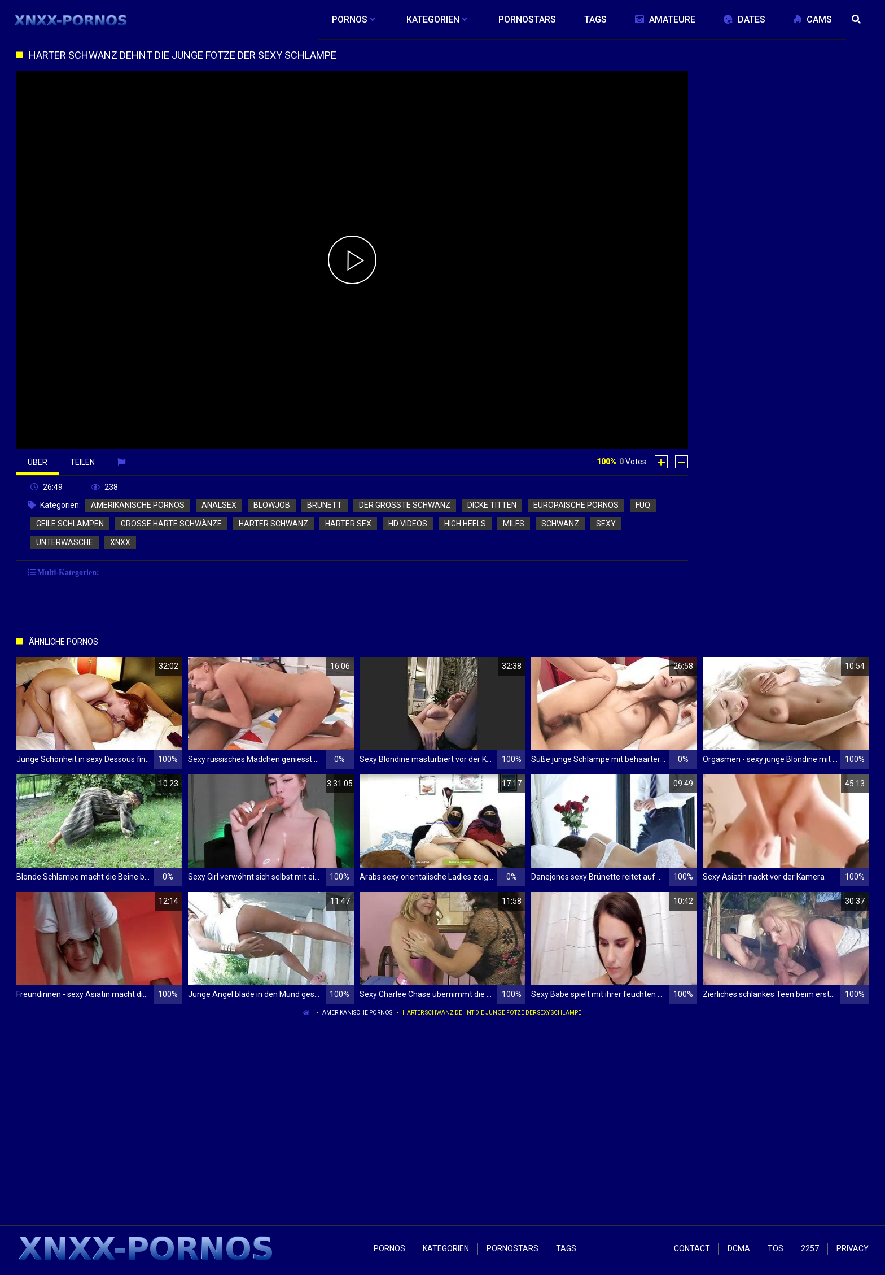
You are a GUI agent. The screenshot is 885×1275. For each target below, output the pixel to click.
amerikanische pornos (138, 505)
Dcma (739, 1248)
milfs (513, 523)
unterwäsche (64, 542)
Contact (692, 1248)
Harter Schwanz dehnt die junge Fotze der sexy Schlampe (491, 1012)
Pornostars (512, 1248)
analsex (218, 505)
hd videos (407, 523)
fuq (643, 505)
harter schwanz (273, 523)
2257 (810, 1248)
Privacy (852, 1248)
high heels (465, 523)
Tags (566, 1248)
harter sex (348, 523)
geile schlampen (70, 523)
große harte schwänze (171, 523)
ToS (775, 1248)
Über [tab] (37, 462)
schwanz (560, 523)
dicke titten (491, 505)
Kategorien (446, 1248)
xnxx (120, 542)
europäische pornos (576, 505)
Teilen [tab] (82, 462)
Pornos (389, 1248)
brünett (324, 505)
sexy (606, 523)
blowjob (271, 505)
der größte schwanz (404, 505)
